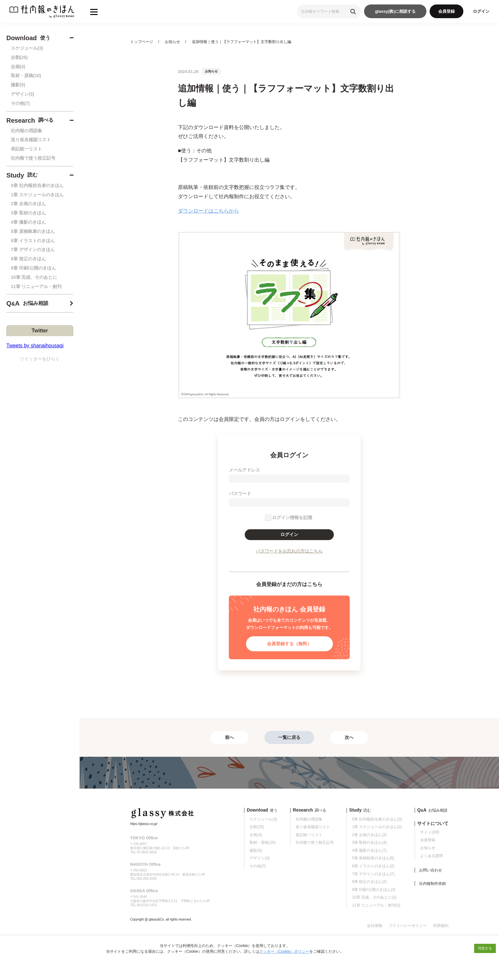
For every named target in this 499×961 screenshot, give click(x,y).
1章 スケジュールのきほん (37, 194)
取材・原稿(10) (26, 75)
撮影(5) (18, 84)
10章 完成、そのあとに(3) (374, 897)
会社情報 (374, 925)
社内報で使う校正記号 (33, 158)
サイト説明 (429, 832)
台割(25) (19, 57)
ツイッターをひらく (40, 358)
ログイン (481, 11)
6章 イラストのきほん (33, 240)
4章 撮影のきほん (28, 222)
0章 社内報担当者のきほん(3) (377, 819)
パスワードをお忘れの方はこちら (289, 550)
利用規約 (440, 925)
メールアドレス (244, 470)
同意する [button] (485, 948)
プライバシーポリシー (408, 925)
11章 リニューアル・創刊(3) (376, 905)
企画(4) (18, 66)
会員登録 (446, 11)
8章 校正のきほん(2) (369, 881)
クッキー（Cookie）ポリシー (284, 951)
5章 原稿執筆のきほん (33, 231)
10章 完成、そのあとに (34, 277)
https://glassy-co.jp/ (144, 824)
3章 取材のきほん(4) (369, 842)
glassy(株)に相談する (395, 11)
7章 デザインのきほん (33, 249)
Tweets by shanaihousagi (35, 345)
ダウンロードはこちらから (208, 210)
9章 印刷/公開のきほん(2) (373, 889)
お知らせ (172, 42)
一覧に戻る (289, 737)
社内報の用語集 (26, 130)
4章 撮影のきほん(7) (369, 850)
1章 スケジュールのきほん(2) (377, 827)
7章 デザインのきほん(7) (373, 874)
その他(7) (20, 103)
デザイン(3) (22, 94)
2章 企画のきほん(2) (369, 835)
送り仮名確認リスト (31, 139)
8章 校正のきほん (28, 258)
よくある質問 (431, 856)
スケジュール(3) (27, 48)
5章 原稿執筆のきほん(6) (373, 858)
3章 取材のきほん (28, 212)
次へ (349, 737)
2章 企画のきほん (28, 203)
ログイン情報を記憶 (292, 517)
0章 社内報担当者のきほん (37, 185)
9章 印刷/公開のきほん (33, 268)
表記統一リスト (26, 148)
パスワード (240, 493)
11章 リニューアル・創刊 (36, 286)
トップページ (141, 42)
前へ (229, 737)
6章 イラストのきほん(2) (373, 866)
